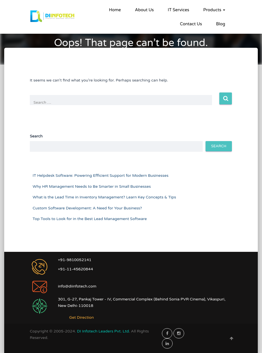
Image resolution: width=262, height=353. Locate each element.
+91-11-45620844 (75, 269)
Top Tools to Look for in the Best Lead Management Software (90, 218)
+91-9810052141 (74, 259)
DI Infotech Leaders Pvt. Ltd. (104, 331)
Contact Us (191, 23)
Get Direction (81, 317)
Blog (220, 23)
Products (214, 9)
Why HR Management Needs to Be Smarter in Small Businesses (92, 186)
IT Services (178, 9)
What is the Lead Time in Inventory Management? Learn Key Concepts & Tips (104, 197)
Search (36, 136)
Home (115, 9)
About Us (144, 9)
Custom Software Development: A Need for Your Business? (87, 208)
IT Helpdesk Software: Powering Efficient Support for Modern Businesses (100, 175)
